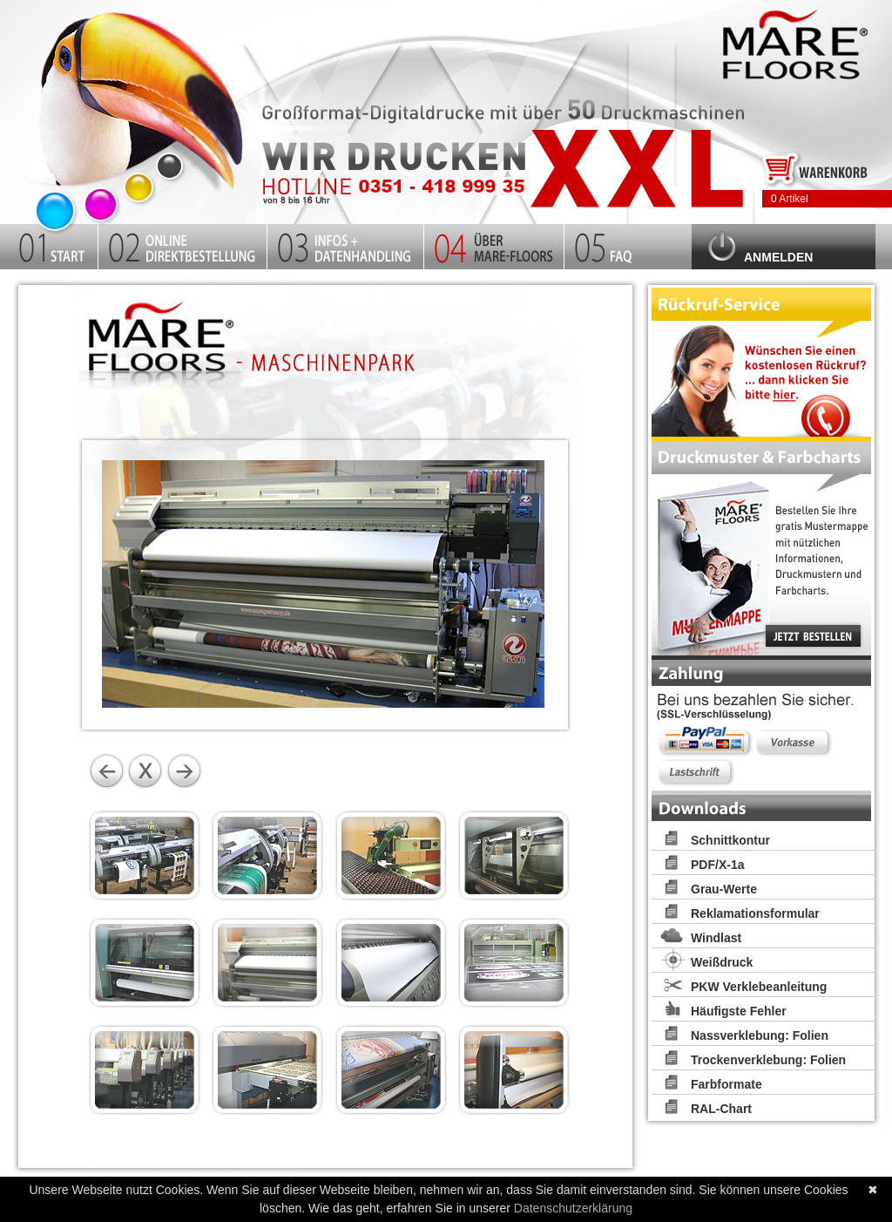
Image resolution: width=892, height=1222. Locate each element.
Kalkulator (182, 244)
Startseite (139, 107)
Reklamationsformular (755, 913)
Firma (494, 244)
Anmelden (778, 257)
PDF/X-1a (717, 865)
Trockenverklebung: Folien (768, 1060)
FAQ (628, 244)
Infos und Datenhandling (345, 244)
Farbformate (726, 1084)
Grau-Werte (724, 889)
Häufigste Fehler (739, 1011)
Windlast (716, 938)
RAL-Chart (721, 1109)
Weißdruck (722, 962)
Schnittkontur (730, 840)
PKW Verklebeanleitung (759, 987)
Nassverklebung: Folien (759, 1035)
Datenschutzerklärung (573, 1208)
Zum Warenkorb (816, 167)
